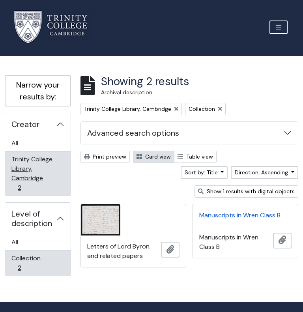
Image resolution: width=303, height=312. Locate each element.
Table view (195, 156)
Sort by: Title (202, 172)
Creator (25, 124)
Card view (154, 156)
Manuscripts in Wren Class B (240, 215)
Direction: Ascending (262, 172)
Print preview (105, 156)
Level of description (31, 218)
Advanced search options (133, 133)
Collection (26, 263)
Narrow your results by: (38, 91)
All (14, 143)
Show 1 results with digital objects (246, 191)
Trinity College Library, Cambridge (31, 173)
